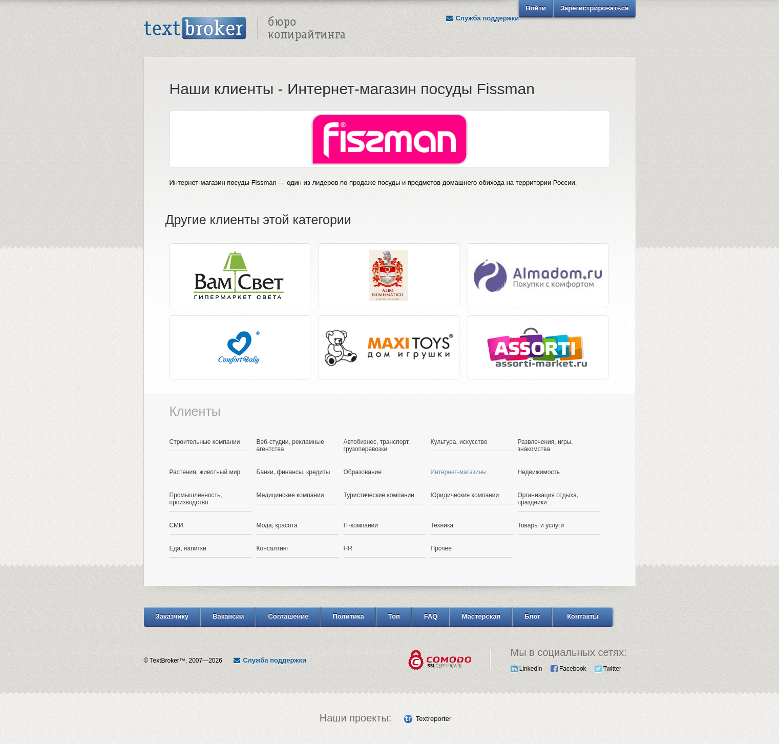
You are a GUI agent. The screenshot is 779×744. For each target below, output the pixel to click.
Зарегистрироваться (594, 8)
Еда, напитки (188, 548)
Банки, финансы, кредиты (293, 472)
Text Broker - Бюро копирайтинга (245, 28)
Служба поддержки (482, 18)
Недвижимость (539, 472)
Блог (532, 616)
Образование (363, 472)
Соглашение (288, 616)
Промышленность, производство (196, 499)
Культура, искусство (459, 441)
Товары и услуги (541, 525)
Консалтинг (273, 548)
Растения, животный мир (205, 472)
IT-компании (361, 525)
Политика (348, 616)
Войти (535, 8)
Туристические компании (379, 495)
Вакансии (228, 616)
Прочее (441, 548)
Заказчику (172, 616)
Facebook (568, 668)
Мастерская (480, 616)
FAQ (431, 616)
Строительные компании (205, 441)
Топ (394, 616)
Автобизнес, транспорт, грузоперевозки (377, 445)
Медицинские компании (290, 495)
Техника (442, 525)
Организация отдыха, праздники (548, 499)
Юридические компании (465, 495)
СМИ (176, 525)
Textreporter (433, 718)
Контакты (582, 616)
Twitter (608, 668)
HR (348, 548)
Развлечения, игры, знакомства (545, 445)
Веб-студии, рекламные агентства (290, 445)
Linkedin (526, 668)
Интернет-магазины (459, 472)
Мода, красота (277, 525)
